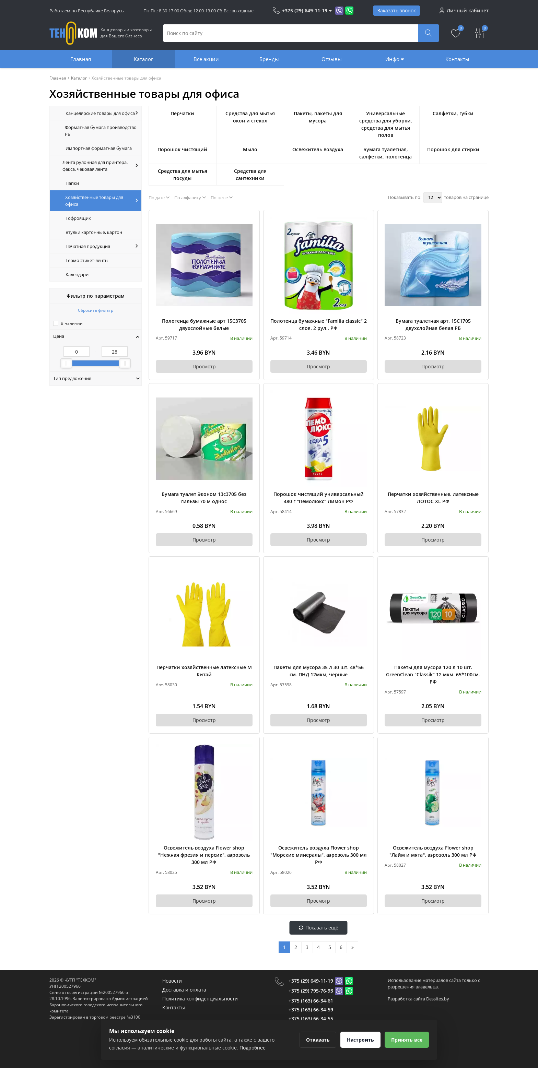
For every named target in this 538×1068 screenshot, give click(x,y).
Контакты (457, 59)
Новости (172, 980)
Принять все (406, 1039)
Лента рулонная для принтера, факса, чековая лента (100, 165)
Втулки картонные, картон (94, 232)
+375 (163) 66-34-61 (311, 1000)
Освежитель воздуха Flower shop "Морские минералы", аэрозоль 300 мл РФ (318, 854)
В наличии (72, 323)
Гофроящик (78, 218)
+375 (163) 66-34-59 (311, 1009)
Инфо (394, 59)
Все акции (206, 59)
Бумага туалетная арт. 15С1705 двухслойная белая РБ (433, 324)
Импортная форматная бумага (99, 148)
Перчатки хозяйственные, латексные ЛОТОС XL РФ (433, 498)
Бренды (269, 59)
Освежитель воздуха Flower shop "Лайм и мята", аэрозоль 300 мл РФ (433, 851)
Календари (77, 274)
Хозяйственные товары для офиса (101, 200)
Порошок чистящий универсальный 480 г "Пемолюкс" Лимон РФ (318, 498)
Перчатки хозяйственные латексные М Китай (204, 671)
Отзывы (331, 59)
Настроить (360, 1039)
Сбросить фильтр (95, 310)
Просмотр (204, 366)
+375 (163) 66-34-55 (311, 1018)
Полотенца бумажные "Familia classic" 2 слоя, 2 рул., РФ (318, 324)
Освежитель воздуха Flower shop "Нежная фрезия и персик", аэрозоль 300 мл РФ (204, 854)
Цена (96, 336)
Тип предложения (96, 378)
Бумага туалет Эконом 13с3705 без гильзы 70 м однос (204, 498)
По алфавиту (190, 197)
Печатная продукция (102, 246)
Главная (80, 59)
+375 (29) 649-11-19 (311, 980)
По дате (159, 197)
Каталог (143, 59)
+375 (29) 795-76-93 (311, 990)
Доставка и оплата (184, 989)
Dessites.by (437, 999)
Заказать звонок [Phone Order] (396, 10)
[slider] (66, 363)
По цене (222, 197)
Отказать (318, 1039)
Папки (72, 183)
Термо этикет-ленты (87, 260)
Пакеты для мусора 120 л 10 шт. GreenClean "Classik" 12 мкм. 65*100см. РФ (433, 674)
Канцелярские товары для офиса (102, 113)
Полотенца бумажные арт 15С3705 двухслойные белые (204, 324)
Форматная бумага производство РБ (101, 130)
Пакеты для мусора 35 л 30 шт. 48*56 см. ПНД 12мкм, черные (318, 671)
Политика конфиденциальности (200, 998)
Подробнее (252, 1047)
